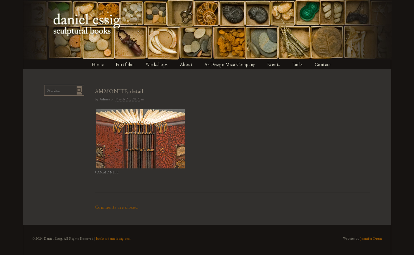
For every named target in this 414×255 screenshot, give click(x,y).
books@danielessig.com (113, 238)
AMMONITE (106, 172)
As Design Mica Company (230, 64)
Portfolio (125, 64)
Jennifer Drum (371, 238)
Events (274, 64)
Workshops (157, 64)
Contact (323, 64)
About (186, 64)
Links (298, 64)
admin (104, 99)
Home (97, 64)
